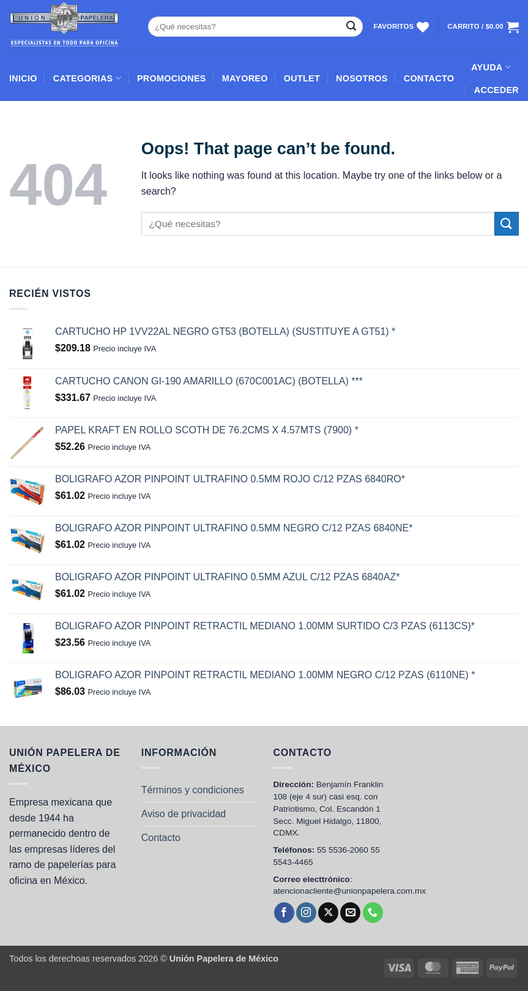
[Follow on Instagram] (306, 912)
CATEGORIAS (87, 78)
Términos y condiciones (192, 790)
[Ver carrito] (483, 26)
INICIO (23, 78)
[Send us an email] (350, 912)
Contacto (160, 837)
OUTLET (302, 78)
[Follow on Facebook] (284, 912)
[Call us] (373, 912)
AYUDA (491, 67)
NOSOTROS (362, 78)
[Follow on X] (328, 912)
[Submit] (351, 27)
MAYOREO (245, 78)
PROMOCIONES (171, 78)
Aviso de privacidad (183, 814)
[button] (496, 90)
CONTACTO (429, 78)
